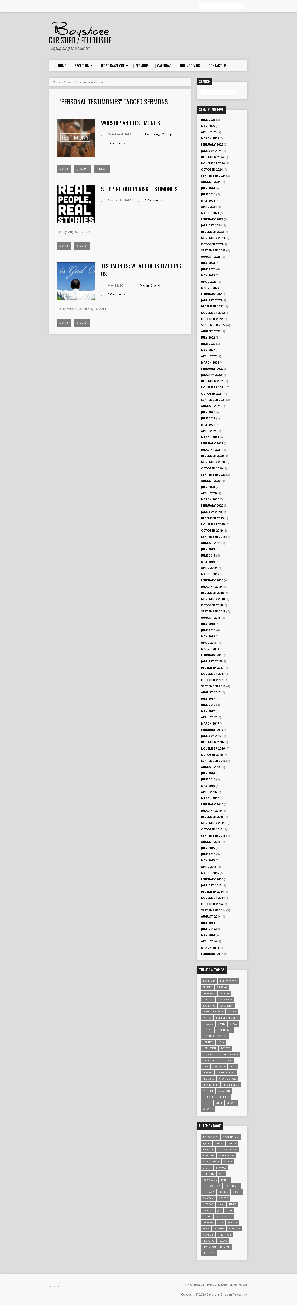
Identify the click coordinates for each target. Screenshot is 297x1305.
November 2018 (213, 599)
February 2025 (212, 144)
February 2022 (212, 369)
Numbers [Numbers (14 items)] (208, 1234)
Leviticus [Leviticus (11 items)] (208, 1222)
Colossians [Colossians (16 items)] (210, 1179)
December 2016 (212, 742)
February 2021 (212, 443)
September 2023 (213, 250)
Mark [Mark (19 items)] (206, 1228)
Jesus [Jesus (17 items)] (206, 1060)
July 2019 (208, 549)
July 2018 (208, 624)
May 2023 (208, 275)
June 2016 (208, 779)
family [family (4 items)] (232, 1011)
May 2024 (208, 200)
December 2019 (212, 518)
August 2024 (210, 182)
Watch (82, 169)
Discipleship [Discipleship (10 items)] (225, 999)
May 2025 (208, 126)
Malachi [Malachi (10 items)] (233, 1222)
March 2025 (210, 138)
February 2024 (212, 219)
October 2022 (212, 319)
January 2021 (211, 449)
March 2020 (210, 499)
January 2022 (211, 375)
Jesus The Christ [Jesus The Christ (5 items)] (222, 1060)
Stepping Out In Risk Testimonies (139, 189)
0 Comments (116, 143)
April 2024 (209, 207)
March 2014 (210, 948)
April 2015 (209, 867)
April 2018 (209, 642)
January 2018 (211, 661)
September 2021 (213, 400)
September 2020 (213, 474)
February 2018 (212, 655)
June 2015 (208, 854)
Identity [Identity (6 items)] (225, 1048)
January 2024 (211, 225)
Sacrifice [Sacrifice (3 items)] (208, 1090)
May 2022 (208, 350)
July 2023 (208, 263)
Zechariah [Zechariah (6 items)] (209, 1252)
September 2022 (213, 325)
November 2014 (213, 898)
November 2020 (213, 462)
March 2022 (210, 362)
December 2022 (212, 306)
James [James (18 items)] (232, 1204)
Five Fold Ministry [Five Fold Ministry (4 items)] (227, 1017)
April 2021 (209, 431)
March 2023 (210, 288)
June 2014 (208, 929)
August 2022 (210, 331)
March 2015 (210, 873)
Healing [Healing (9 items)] (207, 1029)
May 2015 (208, 860)
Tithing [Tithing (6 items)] (207, 1103)
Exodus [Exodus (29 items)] (223, 1192)
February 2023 (212, 294)
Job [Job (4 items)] (220, 1210)
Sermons (69, 82)
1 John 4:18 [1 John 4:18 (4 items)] (209, 981)
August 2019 (210, 543)
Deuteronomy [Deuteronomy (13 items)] (211, 1186)
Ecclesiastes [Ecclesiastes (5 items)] (231, 1186)
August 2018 (210, 617)
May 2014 (208, 935)
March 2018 (210, 649)
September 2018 (213, 611)
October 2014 (212, 904)
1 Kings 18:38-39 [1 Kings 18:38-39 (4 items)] (229, 981)
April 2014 (209, 941)
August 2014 (210, 916)
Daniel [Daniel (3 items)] (225, 1179)
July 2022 (208, 337)
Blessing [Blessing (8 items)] (222, 987)
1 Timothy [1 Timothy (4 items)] (208, 1155)
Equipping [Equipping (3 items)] (209, 1005)
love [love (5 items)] (205, 1066)
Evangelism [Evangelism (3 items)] (226, 1005)
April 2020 (209, 493)
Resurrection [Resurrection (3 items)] (231, 1084)
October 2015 (212, 829)
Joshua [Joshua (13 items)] (207, 1216)
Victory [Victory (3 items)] (231, 1103)
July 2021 (208, 412)
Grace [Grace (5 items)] (233, 1023)
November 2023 (213, 238)
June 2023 (208, 269)
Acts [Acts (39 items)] (221, 1173)
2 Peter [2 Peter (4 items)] (207, 1167)
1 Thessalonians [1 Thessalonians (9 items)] (227, 1149)
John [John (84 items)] (229, 1210)
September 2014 (213, 910)
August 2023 (210, 256)
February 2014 (212, 954)
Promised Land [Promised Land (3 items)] (226, 1072)
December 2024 (212, 157)
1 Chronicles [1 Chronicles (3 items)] (210, 1137)
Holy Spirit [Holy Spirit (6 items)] (209, 1048)
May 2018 (208, 636)
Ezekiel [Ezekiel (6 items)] (236, 1192)
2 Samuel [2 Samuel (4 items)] (221, 1167)
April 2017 (209, 717)
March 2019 (210, 574)
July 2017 (208, 698)
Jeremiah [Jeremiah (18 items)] (208, 1210)
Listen (101, 169)
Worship (166, 134)
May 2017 (208, 711)
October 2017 (212, 680)
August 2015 (210, 842)
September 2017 (213, 686)
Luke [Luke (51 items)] (220, 1222)
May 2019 (208, 562)
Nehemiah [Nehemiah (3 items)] (234, 1228)
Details (64, 169)
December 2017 (212, 667)
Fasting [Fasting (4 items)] (207, 1017)
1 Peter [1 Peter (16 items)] (232, 1143)
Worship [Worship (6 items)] (208, 1109)
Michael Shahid (150, 285)
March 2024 (210, 213)
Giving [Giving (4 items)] (221, 1023)
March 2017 (210, 723)
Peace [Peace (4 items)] (233, 1066)
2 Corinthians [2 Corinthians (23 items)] (211, 1161)
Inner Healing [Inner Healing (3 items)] (229, 1054)
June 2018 (208, 630)
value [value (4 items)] (219, 1103)
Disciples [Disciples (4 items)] (208, 999)
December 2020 (212, 456)
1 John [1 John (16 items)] (206, 1143)
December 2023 (212, 232)
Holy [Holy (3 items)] (221, 1042)
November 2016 (213, 748)
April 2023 (209, 281)
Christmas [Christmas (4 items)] (209, 993)
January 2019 (211, 587)
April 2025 (209, 132)
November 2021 (213, 387)
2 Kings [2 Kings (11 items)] (228, 1161)
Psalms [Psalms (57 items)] (223, 1240)
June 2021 (208, 418)
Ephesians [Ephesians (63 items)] (208, 1192)
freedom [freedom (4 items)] (208, 1023)
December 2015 (212, 817)
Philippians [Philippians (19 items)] (224, 1234)
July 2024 (208, 188)
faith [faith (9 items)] (206, 1011)
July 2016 (208, 773)
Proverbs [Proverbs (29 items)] (208, 1240)
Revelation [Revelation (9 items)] (209, 1246)
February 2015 (212, 879)
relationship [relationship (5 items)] (210, 1084)
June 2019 (208, 555)
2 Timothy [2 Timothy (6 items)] (208, 1173)
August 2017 (210, 692)
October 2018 (212, 605)
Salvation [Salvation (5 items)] (224, 1090)
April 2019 (209, 568)
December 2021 (212, 381)
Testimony (152, 134)
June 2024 (208, 194)
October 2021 (212, 394)
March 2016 (210, 798)
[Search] (221, 6)
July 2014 (208, 923)
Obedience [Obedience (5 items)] (219, 1066)
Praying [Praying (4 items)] (207, 1072)
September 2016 (213, 761)
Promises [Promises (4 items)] (208, 1078)
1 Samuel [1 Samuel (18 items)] (208, 1149)
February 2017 (212, 730)
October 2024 (212, 169)
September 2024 (213, 176)
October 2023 (212, 244)
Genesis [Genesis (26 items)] (223, 1198)
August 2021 (210, 406)
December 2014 (212, 891)
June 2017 (208, 705)
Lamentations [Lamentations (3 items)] (224, 1216)
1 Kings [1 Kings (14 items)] (219, 1143)
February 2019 (212, 580)
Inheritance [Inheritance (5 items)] (210, 1054)
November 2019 (213, 524)
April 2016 (209, 792)
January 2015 (211, 885)
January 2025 (211, 151)
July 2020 (208, 487)
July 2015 (208, 848)
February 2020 (212, 505)
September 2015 (213, 835)
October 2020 (212, 468)
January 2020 (211, 512)
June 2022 (208, 344)
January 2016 (211, 810)
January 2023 (211, 300)
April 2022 (209, 356)
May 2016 (208, 786)
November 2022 (213, 313)
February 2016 (212, 804)
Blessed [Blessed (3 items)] (207, 987)
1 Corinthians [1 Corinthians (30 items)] (231, 1137)
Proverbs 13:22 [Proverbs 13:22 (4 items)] (227, 1078)
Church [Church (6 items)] (224, 993)
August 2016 (210, 767)
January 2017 (211, 736)
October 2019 (212, 530)
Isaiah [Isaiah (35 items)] (221, 1204)
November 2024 (213, 163)
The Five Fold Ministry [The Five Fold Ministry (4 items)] (216, 1096)
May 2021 (208, 424)
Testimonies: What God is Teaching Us (141, 270)
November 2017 (213, 674)
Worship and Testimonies (130, 122)
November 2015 (213, 823)
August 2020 (210, 481)
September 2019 (213, 537)
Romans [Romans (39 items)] (225, 1246)
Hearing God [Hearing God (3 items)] (224, 1029)
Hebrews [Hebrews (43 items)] (208, 1204)
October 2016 (212, 755)
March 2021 (210, 437)
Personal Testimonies (92, 82)
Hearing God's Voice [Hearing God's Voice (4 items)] (215, 1035)
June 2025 (208, 120)
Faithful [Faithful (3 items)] (218, 1011)
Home (57, 82)
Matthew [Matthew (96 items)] (219, 1228)
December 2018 (212, 593)
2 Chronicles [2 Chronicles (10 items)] (227, 1155)
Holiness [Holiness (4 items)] (208, 1042)
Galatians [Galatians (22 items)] (208, 1198)
